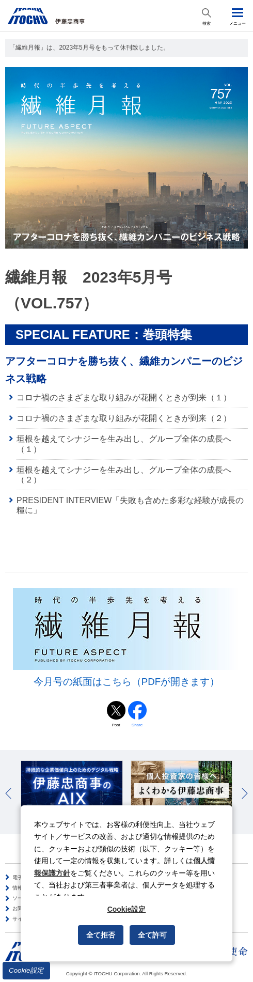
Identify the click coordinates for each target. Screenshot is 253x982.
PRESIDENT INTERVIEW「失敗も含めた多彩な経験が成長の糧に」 (130, 505)
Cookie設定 (26, 970)
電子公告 (22, 877)
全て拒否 (100, 935)
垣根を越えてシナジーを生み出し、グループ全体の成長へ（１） (124, 443)
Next (245, 793)
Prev (8, 793)
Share (137, 725)
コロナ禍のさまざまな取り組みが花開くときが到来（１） (124, 397)
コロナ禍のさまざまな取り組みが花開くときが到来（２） (124, 418)
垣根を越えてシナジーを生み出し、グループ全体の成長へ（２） (124, 474)
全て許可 (152, 935)
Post (116, 725)
